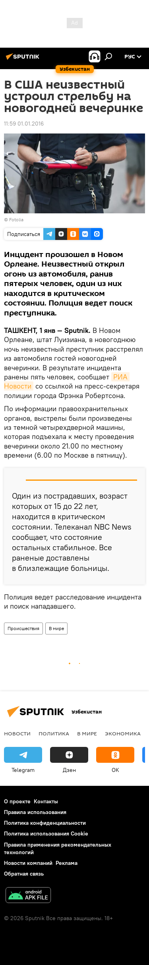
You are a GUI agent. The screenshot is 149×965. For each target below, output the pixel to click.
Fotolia (16, 219)
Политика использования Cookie (46, 833)
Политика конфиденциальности (45, 822)
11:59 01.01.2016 (24, 123)
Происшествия (23, 628)
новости (17, 733)
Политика (54, 733)
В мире (56, 628)
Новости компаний (28, 862)
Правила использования (35, 812)
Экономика (123, 733)
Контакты (46, 801)
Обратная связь (24, 873)
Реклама (66, 862)
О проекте (17, 801)
